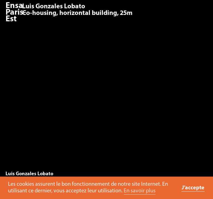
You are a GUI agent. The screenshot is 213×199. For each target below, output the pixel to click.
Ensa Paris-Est (16, 12)
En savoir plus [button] (140, 191)
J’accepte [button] (193, 188)
